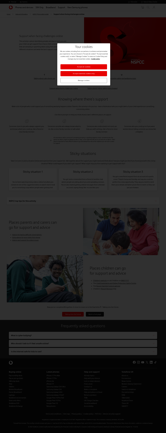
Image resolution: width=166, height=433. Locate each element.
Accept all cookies (83, 67)
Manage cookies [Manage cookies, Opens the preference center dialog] (84, 80)
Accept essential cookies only (84, 74)
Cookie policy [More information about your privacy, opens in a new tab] (95, 59)
